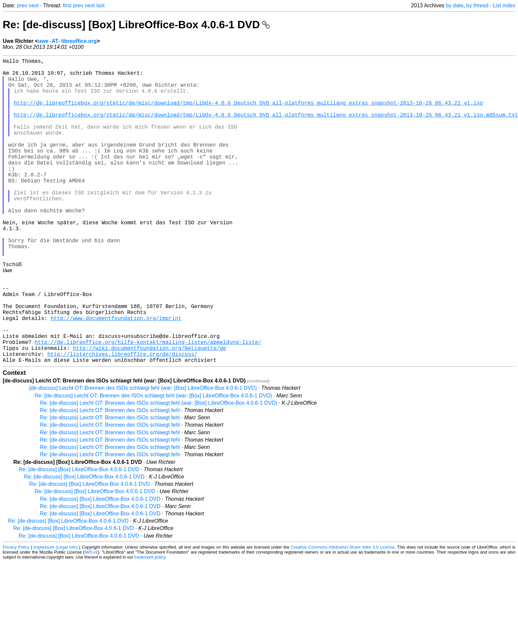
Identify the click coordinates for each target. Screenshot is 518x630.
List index (504, 5)
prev (22, 5)
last (100, 5)
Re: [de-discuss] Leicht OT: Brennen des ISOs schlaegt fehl (110, 478)
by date (454, 5)
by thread (477, 5)
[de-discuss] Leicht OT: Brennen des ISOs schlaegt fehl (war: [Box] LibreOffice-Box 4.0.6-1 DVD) (143, 456)
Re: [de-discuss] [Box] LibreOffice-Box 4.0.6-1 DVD (136, 25)
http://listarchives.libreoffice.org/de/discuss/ (122, 420)
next (34, 5)
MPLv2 (91, 619)
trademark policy (149, 624)
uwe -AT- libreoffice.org (67, 41)
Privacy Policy (16, 614)
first (67, 5)
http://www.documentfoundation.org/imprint (116, 376)
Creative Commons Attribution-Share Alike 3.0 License (343, 614)
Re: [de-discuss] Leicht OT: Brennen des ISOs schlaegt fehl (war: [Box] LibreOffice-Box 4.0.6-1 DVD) (153, 463)
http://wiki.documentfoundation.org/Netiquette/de (149, 413)
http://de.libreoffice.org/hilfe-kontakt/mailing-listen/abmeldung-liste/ (148, 405)
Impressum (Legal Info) (56, 614)
